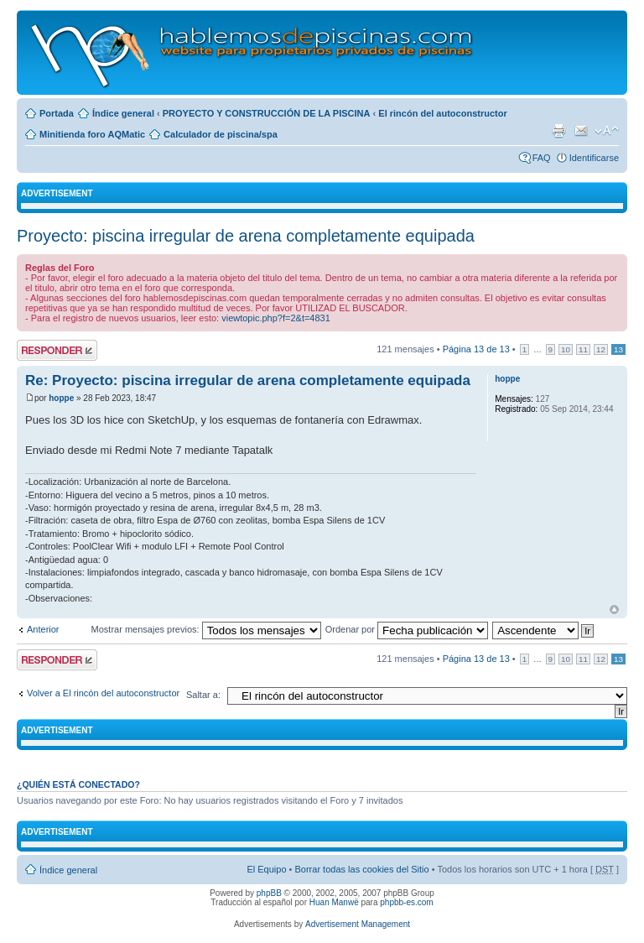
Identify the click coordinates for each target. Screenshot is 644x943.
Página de (476, 349)
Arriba (614, 609)
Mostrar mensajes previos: (206, 629)
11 (583, 349)
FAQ (541, 158)
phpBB (269, 893)
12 (600, 349)
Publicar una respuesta (57, 350)
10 (565, 349)
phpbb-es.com (406, 902)
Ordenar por (406, 629)
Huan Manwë (334, 902)
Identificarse (594, 158)
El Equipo (266, 869)
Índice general (123, 113)
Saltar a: (203, 695)
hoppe (61, 398)
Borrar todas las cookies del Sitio (361, 869)
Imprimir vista (558, 130)
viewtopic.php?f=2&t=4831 (275, 318)
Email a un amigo (581, 130)
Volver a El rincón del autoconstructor (103, 693)
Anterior (43, 629)
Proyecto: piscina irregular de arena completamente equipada (246, 236)
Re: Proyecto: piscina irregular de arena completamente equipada (247, 380)
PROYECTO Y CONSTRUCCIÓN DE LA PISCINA (267, 113)
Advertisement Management (357, 924)
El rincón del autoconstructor (442, 113)
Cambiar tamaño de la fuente (607, 130)
